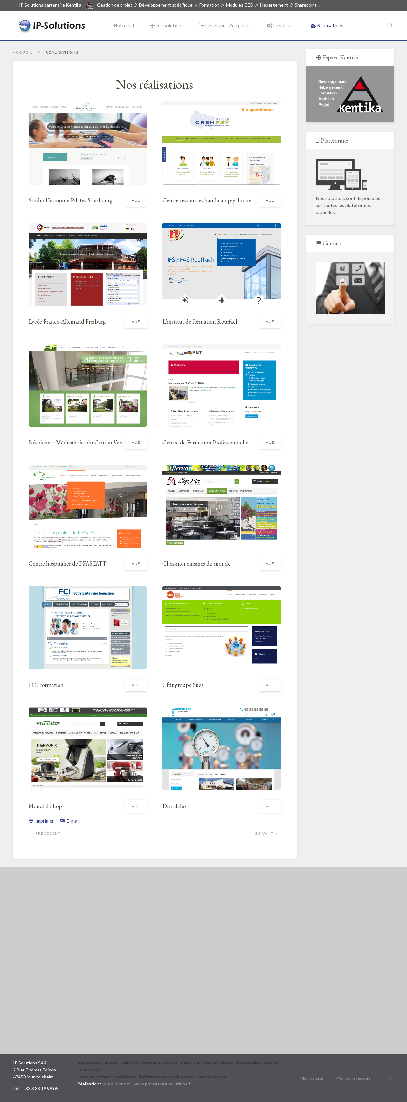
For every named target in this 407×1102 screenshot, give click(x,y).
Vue (136, 200)
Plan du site (311, 1078)
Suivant (266, 833)
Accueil (123, 25)
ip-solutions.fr (116, 1083)
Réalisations (327, 25)
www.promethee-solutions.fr (162, 1083)
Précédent (46, 833)
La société (281, 25)
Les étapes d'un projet (225, 25)
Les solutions (166, 25)
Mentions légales (353, 1078)
